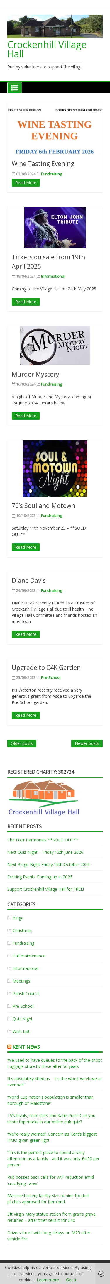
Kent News (26, 1047)
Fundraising (51, 174)
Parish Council (26, 993)
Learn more (48, 1280)
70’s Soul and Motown (43, 506)
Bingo (18, 918)
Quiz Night (23, 1019)
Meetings (21, 981)
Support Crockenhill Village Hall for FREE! (45, 889)
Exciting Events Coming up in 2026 (39, 877)
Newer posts (87, 743)
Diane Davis (29, 580)
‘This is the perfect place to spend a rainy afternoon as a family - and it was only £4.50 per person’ (53, 1159)
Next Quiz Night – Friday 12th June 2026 (45, 852)
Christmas (22, 930)
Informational (53, 276)
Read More (25, 182)
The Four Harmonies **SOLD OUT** (42, 840)
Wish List (21, 1031)
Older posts (22, 743)
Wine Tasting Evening (43, 164)
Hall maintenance (29, 955)
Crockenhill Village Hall (47, 49)
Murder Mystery (35, 374)
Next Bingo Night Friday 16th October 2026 (48, 864)
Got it (71, 1280)
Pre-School (50, 677)
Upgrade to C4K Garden (46, 667)
